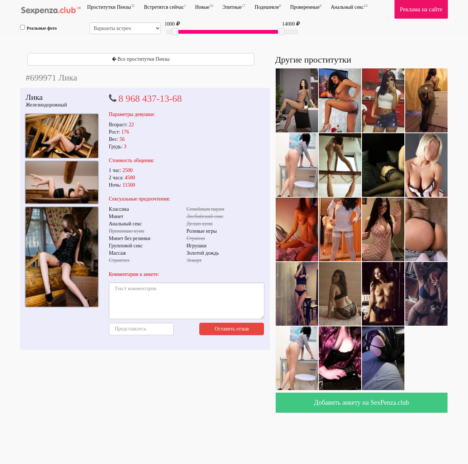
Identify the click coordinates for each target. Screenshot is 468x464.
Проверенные (305, 7)
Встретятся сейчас (165, 7)
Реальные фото (38, 28)
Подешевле (268, 7)
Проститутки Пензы (111, 7)
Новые (204, 7)
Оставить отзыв (232, 329)
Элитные (233, 7)
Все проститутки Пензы (141, 59)
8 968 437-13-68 (150, 98)
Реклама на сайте (421, 9)
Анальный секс (349, 7)
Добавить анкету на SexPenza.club (361, 402)
